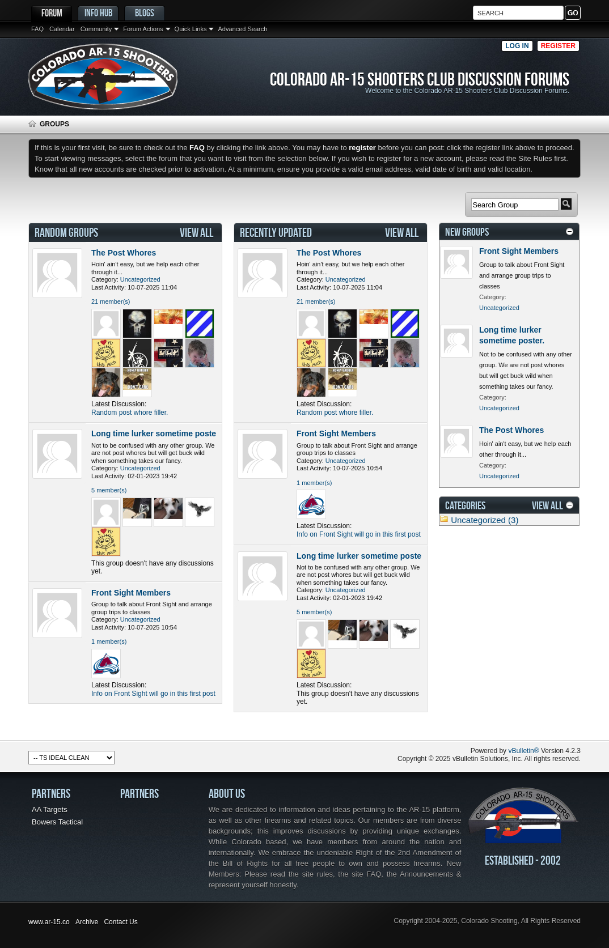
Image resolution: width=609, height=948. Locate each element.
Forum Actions (143, 28)
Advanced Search (242, 28)
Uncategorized (140, 279)
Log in (516, 46)
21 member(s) (110, 301)
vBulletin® (523, 751)
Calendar (62, 28)
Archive (86, 922)
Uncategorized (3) (484, 520)
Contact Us (120, 922)
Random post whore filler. (129, 412)
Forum (51, 12)
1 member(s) (108, 641)
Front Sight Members (131, 592)
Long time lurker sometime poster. (156, 433)
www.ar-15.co (49, 922)
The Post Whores (123, 252)
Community (96, 28)
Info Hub (98, 12)
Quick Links (191, 28)
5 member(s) (108, 490)
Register (558, 46)
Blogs (144, 12)
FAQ (37, 28)
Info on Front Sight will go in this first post (153, 694)
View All (196, 232)
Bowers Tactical (57, 822)
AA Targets (49, 809)
